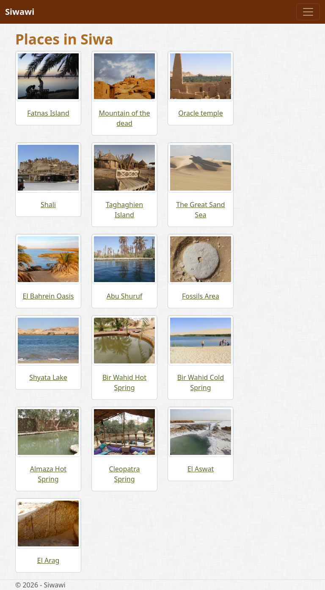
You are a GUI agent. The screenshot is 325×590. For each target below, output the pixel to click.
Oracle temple (200, 113)
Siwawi (19, 11)
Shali (48, 204)
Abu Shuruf (125, 296)
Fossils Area (200, 296)
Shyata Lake (48, 377)
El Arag (48, 560)
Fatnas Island (48, 113)
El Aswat (200, 469)
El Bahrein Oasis (48, 296)
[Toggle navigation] (308, 11)
